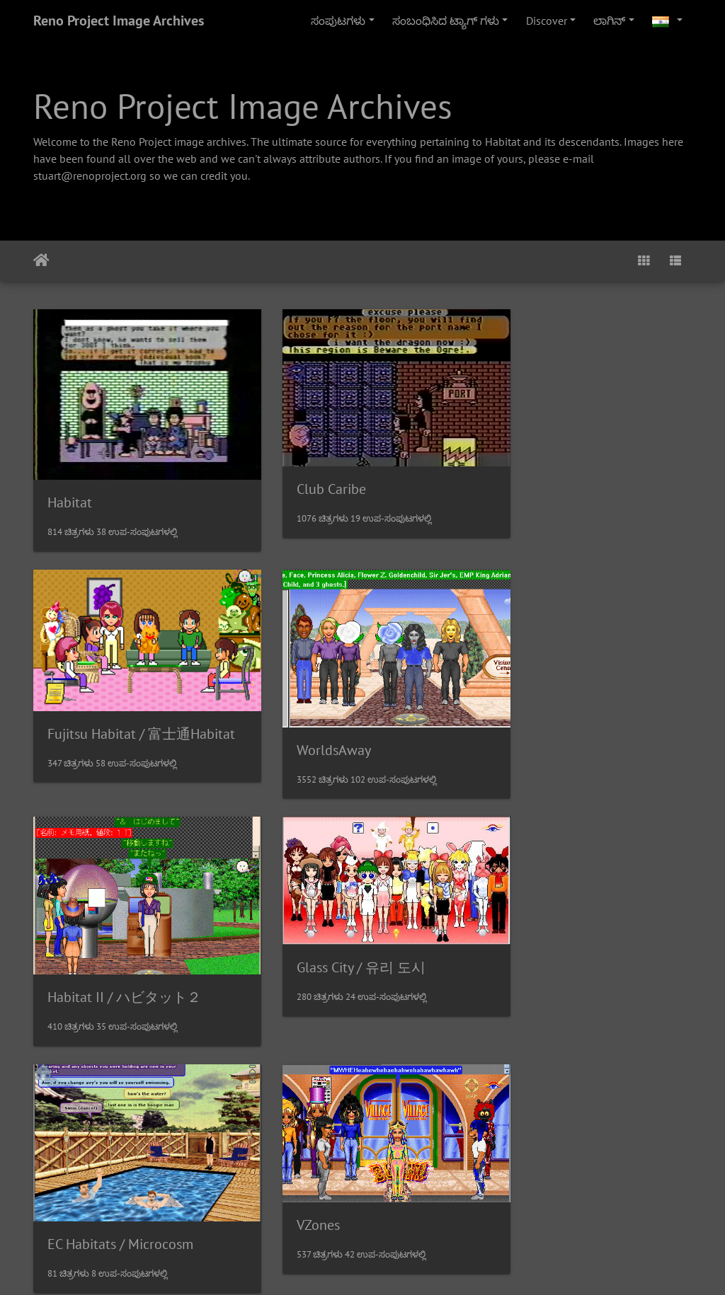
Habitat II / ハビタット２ (351, 717)
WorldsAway (84, 717)
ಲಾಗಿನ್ (609, 20)
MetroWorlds (313, 1153)
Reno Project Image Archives (118, 20)
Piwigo (392, 1265)
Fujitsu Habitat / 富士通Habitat (594, 459)
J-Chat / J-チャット (558, 922)
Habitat (69, 485)
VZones (295, 931)
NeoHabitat (535, 1180)
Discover (546, 20)
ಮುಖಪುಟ (41, 260)
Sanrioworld (84, 1154)
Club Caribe (308, 473)
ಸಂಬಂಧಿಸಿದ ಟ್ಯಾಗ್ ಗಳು (445, 20)
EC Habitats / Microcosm (120, 948)
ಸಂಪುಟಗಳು (338, 20)
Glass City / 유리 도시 (565, 690)
